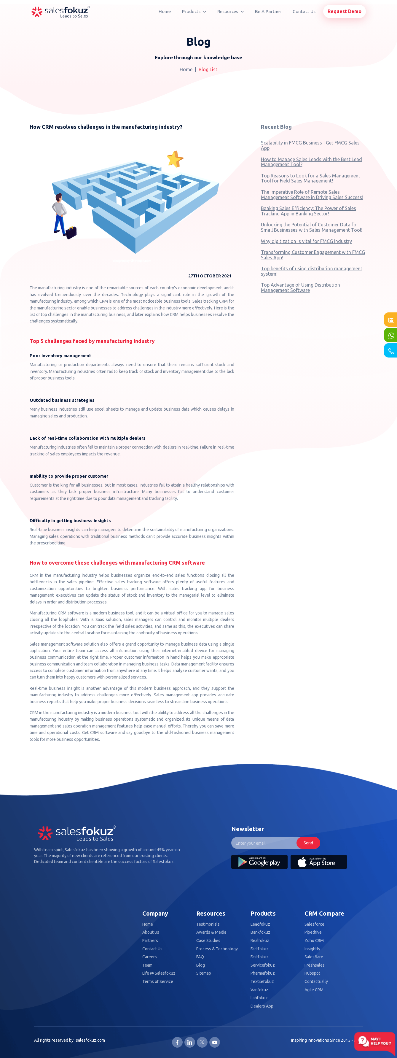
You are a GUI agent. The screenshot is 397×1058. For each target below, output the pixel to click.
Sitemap (203, 973)
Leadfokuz (260, 924)
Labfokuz (259, 998)
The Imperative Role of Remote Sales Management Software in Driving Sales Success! (312, 194)
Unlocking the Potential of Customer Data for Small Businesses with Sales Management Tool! (311, 227)
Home (165, 11)
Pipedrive (313, 932)
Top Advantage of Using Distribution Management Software (300, 287)
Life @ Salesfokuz (159, 973)
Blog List (208, 69)
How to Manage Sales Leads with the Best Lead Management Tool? (311, 162)
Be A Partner (268, 11)
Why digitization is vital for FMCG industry (306, 241)
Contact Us (304, 11)
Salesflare (313, 957)
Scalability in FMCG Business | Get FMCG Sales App (310, 145)
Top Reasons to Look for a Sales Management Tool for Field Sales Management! (310, 178)
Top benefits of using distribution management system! (311, 271)
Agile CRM (313, 990)
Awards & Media (211, 932)
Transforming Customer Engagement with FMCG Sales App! (313, 255)
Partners (150, 940)
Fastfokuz (260, 957)
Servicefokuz (263, 965)
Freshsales (314, 965)
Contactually (316, 981)
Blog (200, 965)
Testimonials (208, 924)
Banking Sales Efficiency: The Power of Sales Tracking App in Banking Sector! (308, 211)
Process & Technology (217, 949)
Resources (230, 11)
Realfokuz (260, 940)
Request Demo (344, 11)
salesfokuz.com (90, 1040)
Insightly (312, 949)
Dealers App (262, 1006)
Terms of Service (157, 981)
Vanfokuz (259, 990)
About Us (150, 932)
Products (194, 11)
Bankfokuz (260, 932)
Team (147, 965)
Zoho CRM (314, 940)
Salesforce (314, 924)
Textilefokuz (262, 981)
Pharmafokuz (263, 973)
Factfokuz (260, 949)
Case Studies (208, 940)
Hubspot (312, 973)
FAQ (200, 957)
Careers (149, 957)
